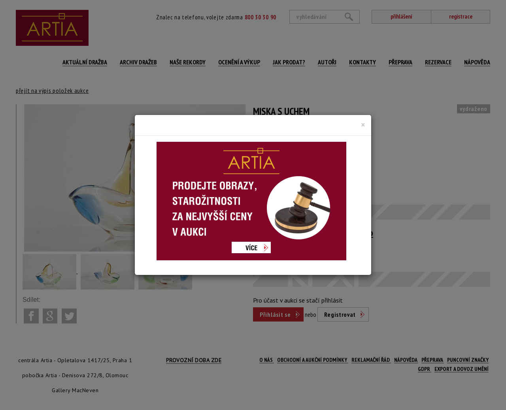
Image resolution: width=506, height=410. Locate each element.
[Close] (363, 125)
